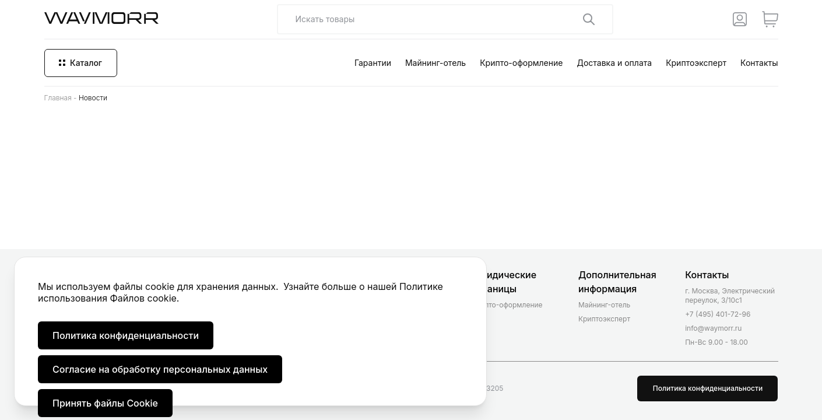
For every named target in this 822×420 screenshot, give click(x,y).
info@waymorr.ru (713, 328)
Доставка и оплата (614, 63)
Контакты (759, 63)
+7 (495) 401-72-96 (717, 314)
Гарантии (372, 63)
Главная (58, 97)
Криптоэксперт (696, 63)
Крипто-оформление (521, 63)
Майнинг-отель (435, 63)
